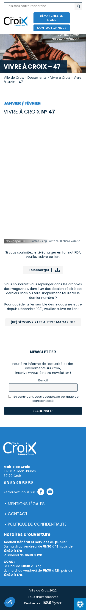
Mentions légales (26, 504)
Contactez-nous (52, 28)
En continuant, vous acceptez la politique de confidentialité (43, 399)
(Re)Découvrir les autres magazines (43, 322)
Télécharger (39, 270)
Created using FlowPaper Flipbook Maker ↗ (55, 241)
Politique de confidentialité (37, 524)
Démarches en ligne (51, 18)
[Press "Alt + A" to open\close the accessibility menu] (80, 604)
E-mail (43, 380)
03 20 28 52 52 (18, 483)
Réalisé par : (43, 603)
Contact (18, 514)
